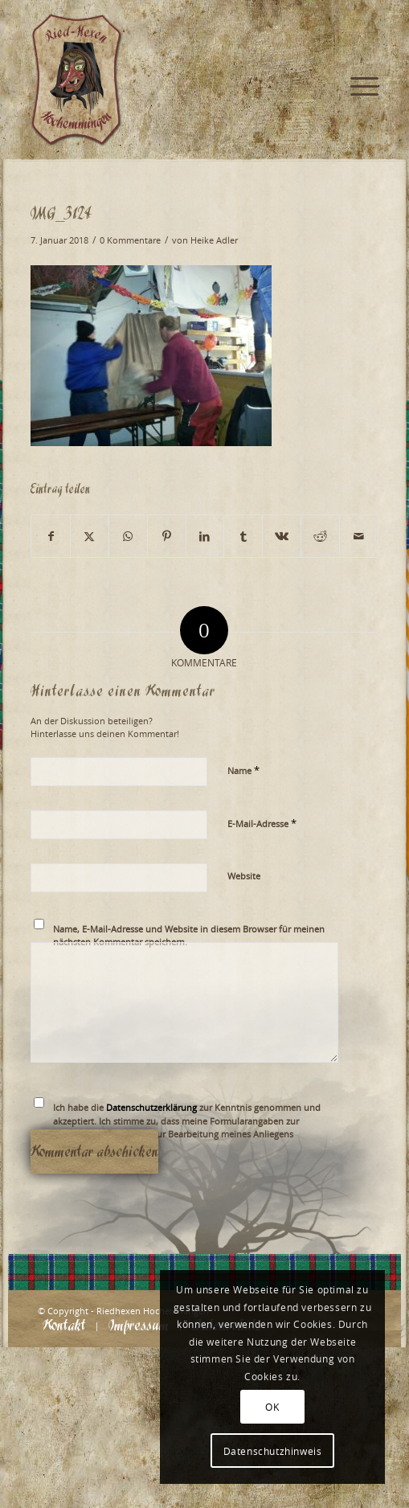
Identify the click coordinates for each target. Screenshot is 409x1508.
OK (272, 1406)
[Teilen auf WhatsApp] (128, 536)
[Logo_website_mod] (170, 80)
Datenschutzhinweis (272, 1450)
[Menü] (356, 32)
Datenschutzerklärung (151, 1107)
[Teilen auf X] (89, 536)
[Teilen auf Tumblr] (243, 536)
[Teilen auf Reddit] (320, 536)
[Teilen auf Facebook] (50, 536)
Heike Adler (214, 240)
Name (243, 770)
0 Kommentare (130, 240)
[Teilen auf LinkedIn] (205, 536)
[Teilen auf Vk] (282, 536)
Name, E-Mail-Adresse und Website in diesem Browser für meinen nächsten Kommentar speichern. (189, 936)
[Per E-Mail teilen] (359, 536)
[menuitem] (356, 32)
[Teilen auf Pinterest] (167, 536)
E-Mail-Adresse (262, 823)
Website (243, 876)
